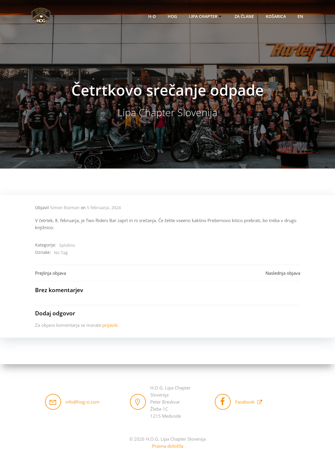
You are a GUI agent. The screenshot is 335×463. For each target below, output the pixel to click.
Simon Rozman (65, 207)
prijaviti (110, 325)
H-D (152, 16)
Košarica (276, 16)
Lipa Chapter (206, 16)
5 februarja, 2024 (104, 207)
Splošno (67, 245)
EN (300, 16)
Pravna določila (167, 446)
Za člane (244, 16)
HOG (172, 16)
